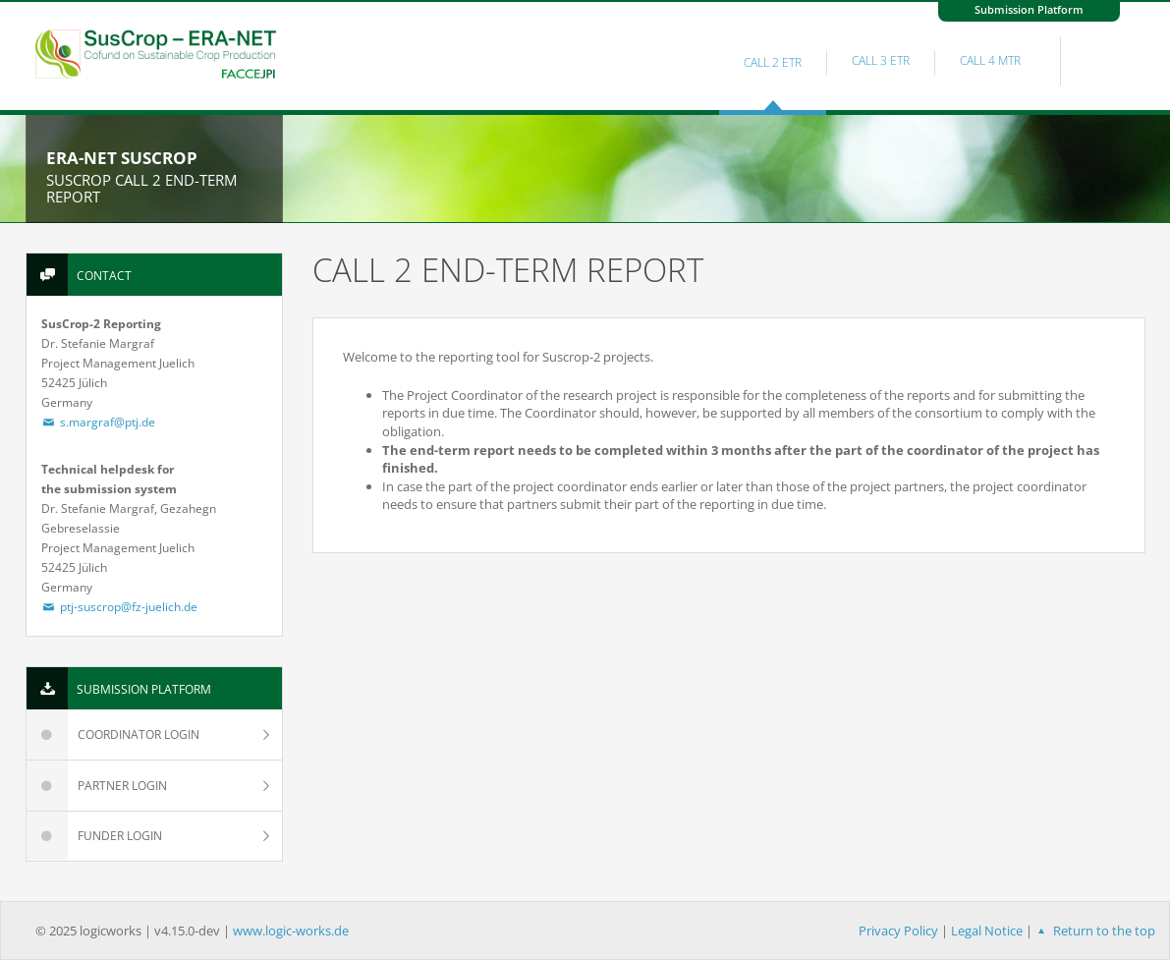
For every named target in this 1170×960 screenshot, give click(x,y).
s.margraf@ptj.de (98, 422)
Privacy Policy (898, 930)
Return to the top (1093, 930)
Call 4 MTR (990, 60)
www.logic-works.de (291, 930)
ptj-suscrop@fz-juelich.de (119, 606)
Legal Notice (987, 930)
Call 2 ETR (773, 62)
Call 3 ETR (881, 60)
